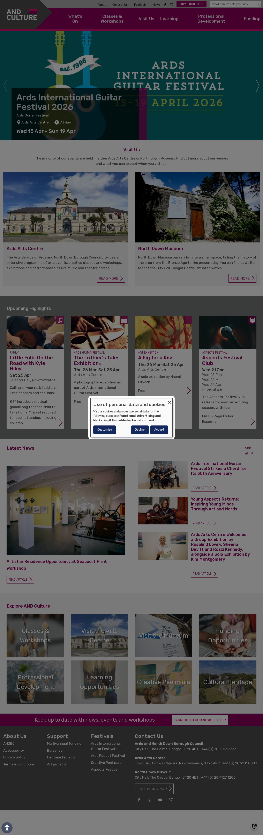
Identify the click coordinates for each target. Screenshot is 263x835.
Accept (159, 429)
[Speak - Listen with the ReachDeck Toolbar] (7, 827)
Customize (104, 429)
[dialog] (131, 417)
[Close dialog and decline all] (169, 400)
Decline (140, 429)
